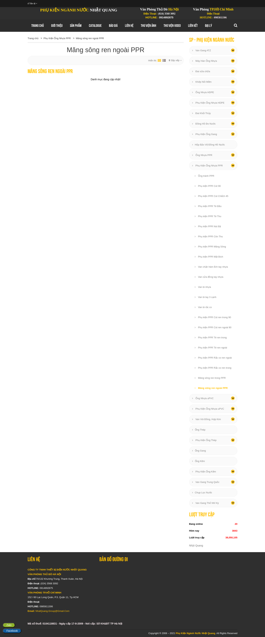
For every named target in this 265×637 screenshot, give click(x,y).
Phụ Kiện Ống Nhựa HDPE (208, 102)
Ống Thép (198, 429)
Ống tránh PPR (204, 175)
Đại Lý (208, 25)
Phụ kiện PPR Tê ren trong (211, 337)
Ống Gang (199, 450)
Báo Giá (113, 25)
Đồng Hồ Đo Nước (204, 123)
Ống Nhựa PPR (202, 155)
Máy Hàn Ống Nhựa (204, 61)
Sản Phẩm (76, 25)
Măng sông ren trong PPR (210, 378)
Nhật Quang (196, 545)
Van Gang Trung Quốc (206, 482)
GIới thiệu (57, 25)
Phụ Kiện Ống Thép (204, 440)
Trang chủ (37, 25)
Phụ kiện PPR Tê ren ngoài (211, 347)
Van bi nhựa (203, 287)
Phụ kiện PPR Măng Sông (210, 246)
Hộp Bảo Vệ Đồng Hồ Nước (208, 144)
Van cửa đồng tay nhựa (209, 277)
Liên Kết (193, 25)
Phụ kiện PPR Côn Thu (209, 236)
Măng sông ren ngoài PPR (90, 38)
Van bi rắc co (203, 307)
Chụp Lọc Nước (202, 492)
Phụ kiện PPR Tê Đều (208, 206)
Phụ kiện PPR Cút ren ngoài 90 (213, 327)
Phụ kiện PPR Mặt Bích (209, 256)
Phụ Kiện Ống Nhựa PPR (57, 38)
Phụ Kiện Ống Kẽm (204, 471)
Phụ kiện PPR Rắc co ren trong (213, 367)
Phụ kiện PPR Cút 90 (208, 186)
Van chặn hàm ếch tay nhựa (211, 266)
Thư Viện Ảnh (148, 25)
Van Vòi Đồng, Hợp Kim (206, 419)
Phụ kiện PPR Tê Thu (208, 216)
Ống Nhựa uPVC (203, 398)
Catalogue (95, 25)
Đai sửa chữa (201, 71)
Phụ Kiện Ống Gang (204, 134)
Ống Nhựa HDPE (203, 92)
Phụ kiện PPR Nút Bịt (208, 226)
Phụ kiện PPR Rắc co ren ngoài (213, 357)
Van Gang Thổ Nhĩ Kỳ (205, 503)
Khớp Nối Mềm (202, 81)
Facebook (12, 630)
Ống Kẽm (198, 461)
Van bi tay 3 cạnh (205, 297)
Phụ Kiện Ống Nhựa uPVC (208, 408)
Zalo (8, 625)
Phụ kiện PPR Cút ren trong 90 (213, 317)
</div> (168, 589)
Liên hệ (129, 25)
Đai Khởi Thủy (201, 113)
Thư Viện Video (172, 25)
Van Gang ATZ (201, 50)
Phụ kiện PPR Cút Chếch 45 (211, 196)
